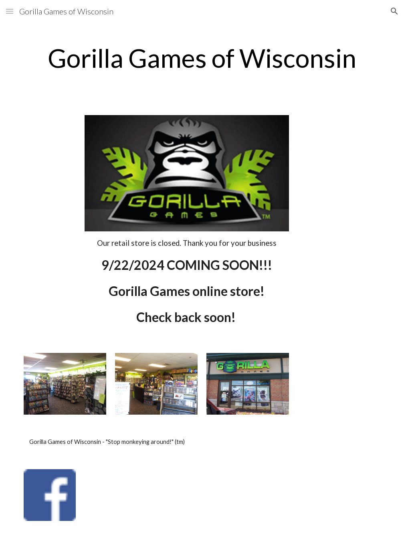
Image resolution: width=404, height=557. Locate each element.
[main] (202, 58)
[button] (9, 11)
